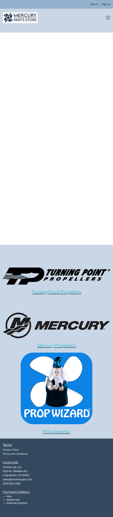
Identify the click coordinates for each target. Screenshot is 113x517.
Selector (62, 431)
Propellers (70, 292)
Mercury (45, 345)
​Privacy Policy (11, 449)
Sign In (94, 4)
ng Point (50, 292)
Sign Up (106, 4)
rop (50, 431)
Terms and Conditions (15, 453)
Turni (37, 292)
